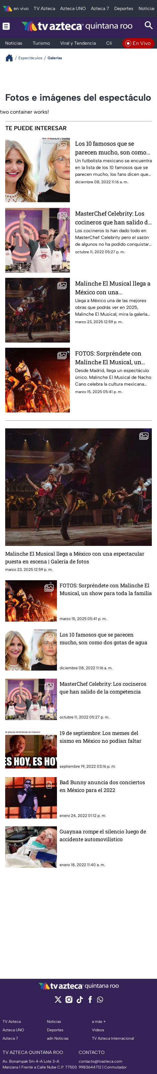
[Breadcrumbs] (11, 58)
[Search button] (148, 26)
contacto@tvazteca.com (100, 1061)
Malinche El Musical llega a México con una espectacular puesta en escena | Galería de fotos (113, 287)
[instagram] (69, 1002)
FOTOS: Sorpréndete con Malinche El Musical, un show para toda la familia (110, 357)
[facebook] (90, 1002)
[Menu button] (6, 26)
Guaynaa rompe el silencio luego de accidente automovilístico (103, 835)
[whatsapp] (100, 1001)
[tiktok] (79, 1002)
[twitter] (58, 1002)
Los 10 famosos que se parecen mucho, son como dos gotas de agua (110, 148)
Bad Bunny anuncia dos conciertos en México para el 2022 (102, 786)
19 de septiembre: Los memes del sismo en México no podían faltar (100, 736)
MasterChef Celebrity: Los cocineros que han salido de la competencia (113, 217)
